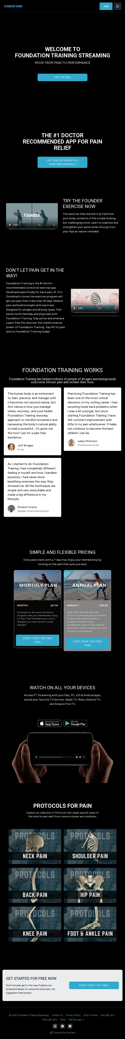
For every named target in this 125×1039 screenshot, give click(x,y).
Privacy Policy (73, 1015)
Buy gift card (107, 1015)
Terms (63, 1019)
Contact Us (57, 1015)
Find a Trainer (91, 1015)
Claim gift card (49, 1019)
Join (106, 6)
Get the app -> (76, 1019)
